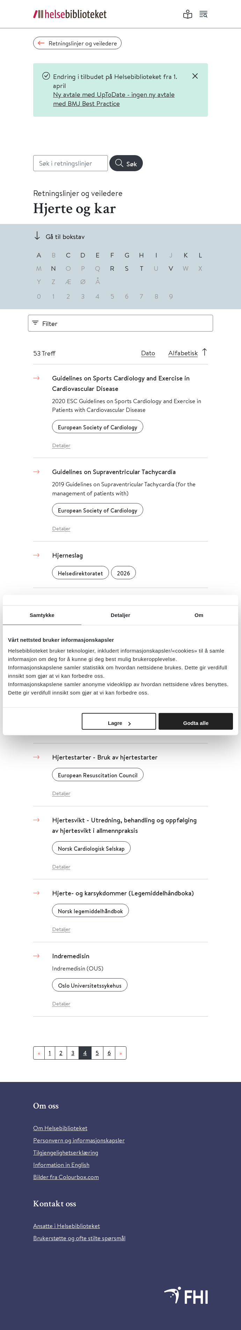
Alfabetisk (183, 352)
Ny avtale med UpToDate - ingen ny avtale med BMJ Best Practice (114, 99)
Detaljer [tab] (120, 615)
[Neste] (120, 1053)
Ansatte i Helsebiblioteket (66, 1226)
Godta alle (196, 723)
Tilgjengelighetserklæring (65, 1152)
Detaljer (61, 445)
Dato (148, 352)
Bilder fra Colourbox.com (66, 1177)
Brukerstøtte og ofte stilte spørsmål (79, 1238)
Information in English (61, 1165)
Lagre (119, 723)
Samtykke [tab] (42, 615)
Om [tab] (199, 615)
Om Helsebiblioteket (60, 1128)
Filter (50, 323)
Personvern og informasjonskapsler (79, 1140)
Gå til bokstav (65, 236)
